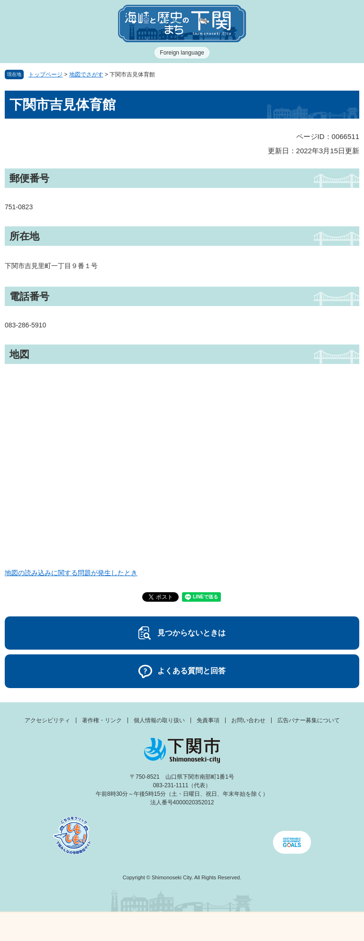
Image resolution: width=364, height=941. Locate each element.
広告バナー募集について (308, 720)
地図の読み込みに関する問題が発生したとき (71, 573)
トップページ (45, 74)
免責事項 (208, 720)
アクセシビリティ (47, 720)
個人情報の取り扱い (159, 720)
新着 (136, 927)
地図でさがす (86, 74)
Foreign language (182, 52)
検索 (227, 927)
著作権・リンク (102, 720)
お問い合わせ (248, 720)
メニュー (45, 924)
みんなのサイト (318, 927)
